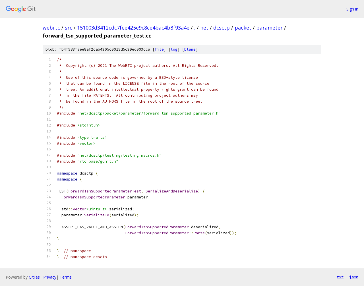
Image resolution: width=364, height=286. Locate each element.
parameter (269, 27)
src (68, 27)
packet (243, 27)
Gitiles (34, 277)
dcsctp (221, 27)
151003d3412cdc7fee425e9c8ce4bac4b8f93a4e (133, 27)
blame (190, 49)
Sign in (352, 9)
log (174, 49)
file (159, 49)
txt (340, 276)
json (353, 276)
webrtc (51, 27)
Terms (66, 277)
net (204, 27)
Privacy (49, 277)
